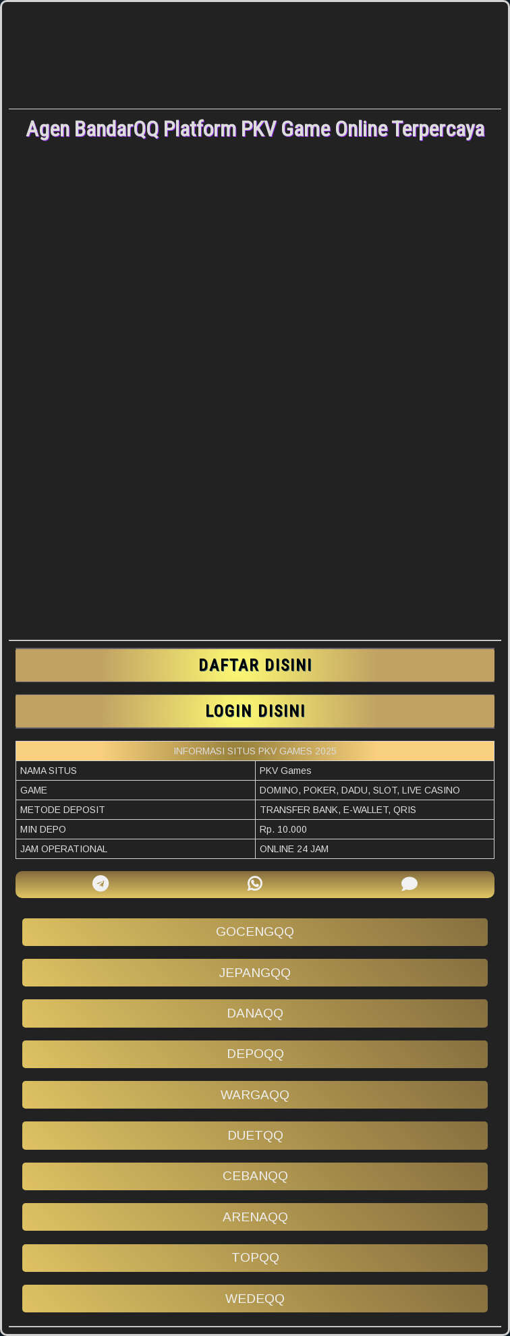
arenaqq (255, 1217)
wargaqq (255, 1095)
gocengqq (255, 931)
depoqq (255, 1054)
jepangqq (255, 973)
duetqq (255, 1135)
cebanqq (255, 1176)
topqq (255, 1257)
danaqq (255, 1013)
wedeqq (255, 1298)
